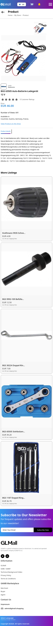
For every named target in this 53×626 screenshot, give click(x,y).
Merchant (4, 588)
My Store (17, 15)
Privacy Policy (6, 575)
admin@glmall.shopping (14, 608)
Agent (3, 595)
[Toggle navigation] (50, 4)
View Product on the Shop (11, 124)
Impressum (5, 604)
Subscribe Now (43, 530)
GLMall (3, 565)
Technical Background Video (11, 572)
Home (10, 15)
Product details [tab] (6, 131)
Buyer (3, 591)
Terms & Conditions (8, 578)
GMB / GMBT (6, 569)
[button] (21, 4)
